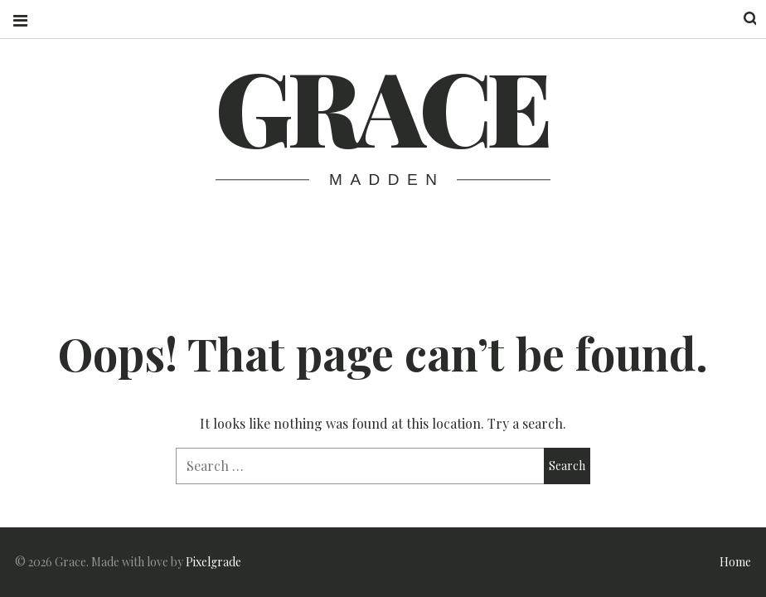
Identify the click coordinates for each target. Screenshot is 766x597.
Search (739, 18)
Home (735, 562)
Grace (381, 105)
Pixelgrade (213, 562)
